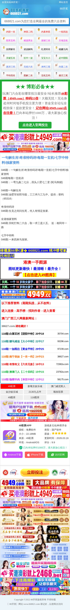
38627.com (8, 326)
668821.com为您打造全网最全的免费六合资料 (35, 21)
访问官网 (58, 455)
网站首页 (63, 2)
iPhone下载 (35, 455)
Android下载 (12, 455)
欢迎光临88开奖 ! (10, 2)
